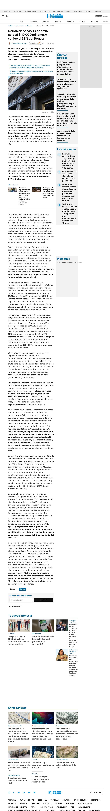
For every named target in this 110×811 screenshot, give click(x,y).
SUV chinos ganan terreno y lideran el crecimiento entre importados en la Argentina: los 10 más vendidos (67, 120)
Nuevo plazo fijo (44, 11)
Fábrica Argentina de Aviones (61, 11)
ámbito (10, 26)
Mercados (95, 800)
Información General (17, 807)
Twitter (9, 792)
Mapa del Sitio (84, 807)
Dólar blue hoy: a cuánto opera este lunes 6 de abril (40, 779)
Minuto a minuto (39, 726)
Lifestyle (35, 804)
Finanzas (46, 21)
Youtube (29, 792)
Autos (34, 807)
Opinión (82, 21)
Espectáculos (46, 807)
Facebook (13, 792)
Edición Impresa (85, 804)
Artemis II (88, 11)
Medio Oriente (78, 11)
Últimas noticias (27, 800)
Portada (12, 800)
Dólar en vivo (17, 11)
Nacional (47, 804)
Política (58, 21)
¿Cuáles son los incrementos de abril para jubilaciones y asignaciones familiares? (66, 84)
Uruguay (94, 21)
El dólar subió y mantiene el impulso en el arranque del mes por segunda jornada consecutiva (67, 733)
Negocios (70, 21)
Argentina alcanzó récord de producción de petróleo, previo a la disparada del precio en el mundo (69, 192)
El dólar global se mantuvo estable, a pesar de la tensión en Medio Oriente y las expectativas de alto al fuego (18, 735)
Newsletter (105, 21)
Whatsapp (34, 792)
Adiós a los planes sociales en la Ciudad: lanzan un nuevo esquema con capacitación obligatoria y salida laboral (74, 635)
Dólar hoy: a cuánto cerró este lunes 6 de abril (17, 780)
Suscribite (43, 600)
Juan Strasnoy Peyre (20, 43)
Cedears (79, 262)
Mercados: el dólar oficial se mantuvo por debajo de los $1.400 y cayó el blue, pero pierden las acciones (42, 733)
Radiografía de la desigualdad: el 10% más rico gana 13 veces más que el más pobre (48, 192)
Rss (72, 807)
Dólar (22, 21)
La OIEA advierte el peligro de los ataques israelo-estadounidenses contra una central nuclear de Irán (66, 68)
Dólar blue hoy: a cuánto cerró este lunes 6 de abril (43, 765)
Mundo (58, 804)
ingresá (105, 16)
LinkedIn (24, 792)
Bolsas (65, 262)
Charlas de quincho (30, 11)
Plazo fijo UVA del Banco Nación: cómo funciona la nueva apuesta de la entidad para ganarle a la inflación (30, 66)
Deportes (70, 804)
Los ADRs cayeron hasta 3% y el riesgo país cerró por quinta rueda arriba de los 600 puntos (68, 161)
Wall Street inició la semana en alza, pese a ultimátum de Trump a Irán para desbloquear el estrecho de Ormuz (69, 213)
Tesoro (29, 26)
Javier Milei (98, 11)
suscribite (99, 16)
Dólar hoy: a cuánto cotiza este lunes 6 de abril (66, 765)
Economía (33, 21)
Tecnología (62, 807)
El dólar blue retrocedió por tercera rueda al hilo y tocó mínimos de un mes (19, 766)
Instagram (18, 792)
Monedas (60, 262)
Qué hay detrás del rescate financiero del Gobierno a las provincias (69, 176)
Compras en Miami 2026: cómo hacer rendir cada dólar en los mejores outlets (19, 640)
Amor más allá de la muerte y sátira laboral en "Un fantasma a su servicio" (66, 136)
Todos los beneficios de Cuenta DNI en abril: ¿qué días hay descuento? (43, 640)
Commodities (72, 262)
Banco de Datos (80, 800)
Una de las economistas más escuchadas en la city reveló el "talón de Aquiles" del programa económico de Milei (74, 665)
